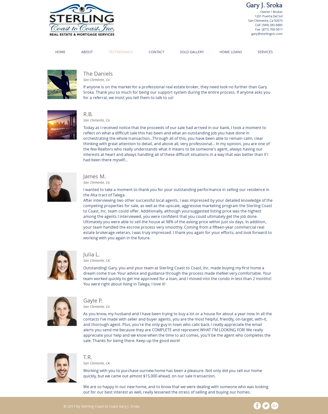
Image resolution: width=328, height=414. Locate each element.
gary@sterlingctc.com (267, 33)
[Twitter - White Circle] (266, 405)
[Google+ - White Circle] (274, 405)
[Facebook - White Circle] (257, 405)
